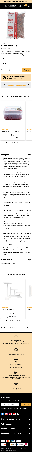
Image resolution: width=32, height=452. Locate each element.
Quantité (3, 70)
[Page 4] (12, 142)
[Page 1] (14, 38)
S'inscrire (26, 404)
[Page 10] (25, 142)
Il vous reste (16, 76)
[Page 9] (23, 142)
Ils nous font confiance (16, 387)
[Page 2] (17, 38)
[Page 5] (14, 142)
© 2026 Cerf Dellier (5, 448)
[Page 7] (19, 142)
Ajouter (26, 70)
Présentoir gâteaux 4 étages (8, 309)
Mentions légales (14, 448)
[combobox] (29, 6)
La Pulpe (3, 43)
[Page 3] (10, 142)
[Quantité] (11, 70)
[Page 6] (17, 142)
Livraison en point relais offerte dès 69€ (16, 1)
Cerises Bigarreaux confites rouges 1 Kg (10, 131)
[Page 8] (21, 142)
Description (16, 154)
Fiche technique (16, 259)
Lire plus (3, 58)
